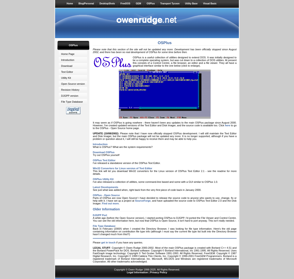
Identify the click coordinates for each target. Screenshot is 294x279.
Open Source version (73, 83)
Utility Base (191, 3)
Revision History (70, 89)
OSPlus (151, 3)
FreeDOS (125, 3)
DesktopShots (107, 3)
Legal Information (137, 272)
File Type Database (72, 101)
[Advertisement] (73, 186)
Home (70, 3)
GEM (138, 3)
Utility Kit (66, 77)
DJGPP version (69, 95)
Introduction (67, 60)
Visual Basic (210, 3)
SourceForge (143, 200)
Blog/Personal (86, 3)
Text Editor (67, 71)
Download (66, 66)
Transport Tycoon (170, 3)
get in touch (108, 242)
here (227, 125)
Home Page (67, 54)
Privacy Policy (158, 272)
